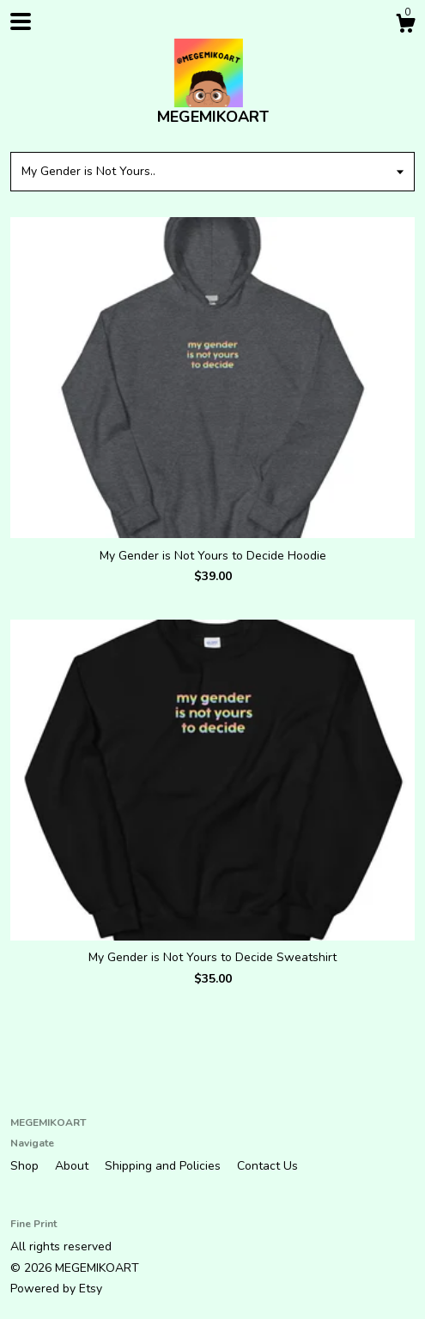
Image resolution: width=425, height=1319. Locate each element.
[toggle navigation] (20, 21)
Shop (26, 1166)
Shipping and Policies (164, 1166)
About (73, 1166)
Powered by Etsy (56, 1288)
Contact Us (267, 1166)
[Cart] (405, 26)
